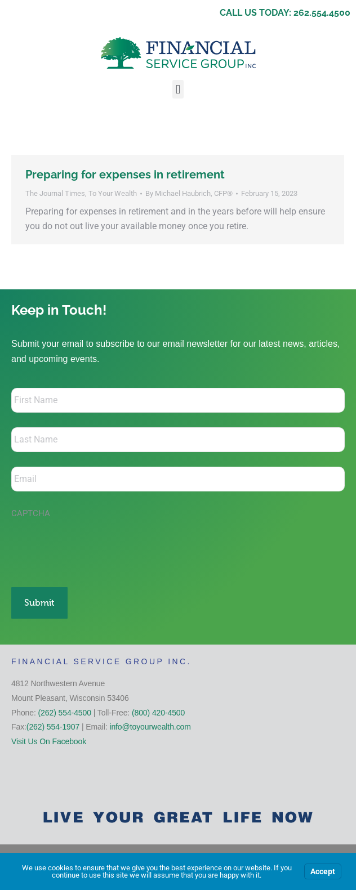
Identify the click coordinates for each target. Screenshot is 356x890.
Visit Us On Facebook (48, 741)
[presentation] (97, 547)
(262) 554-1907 (52, 726)
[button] (177, 89)
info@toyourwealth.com (149, 726)
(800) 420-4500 (158, 712)
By (189, 193)
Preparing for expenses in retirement (125, 174)
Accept (322, 871)
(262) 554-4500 (64, 712)
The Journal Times (55, 193)
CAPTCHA (30, 513)
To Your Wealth (112, 193)
